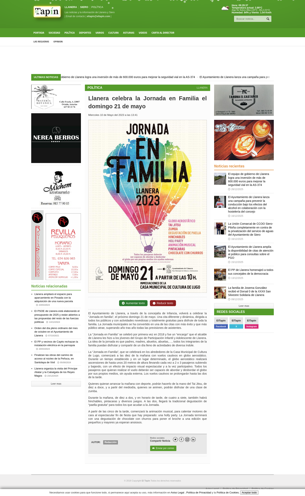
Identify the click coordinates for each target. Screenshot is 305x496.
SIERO (84, 7)
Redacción (111, 442)
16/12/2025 (235, 216)
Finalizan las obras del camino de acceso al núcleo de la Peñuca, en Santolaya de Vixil (54, 358)
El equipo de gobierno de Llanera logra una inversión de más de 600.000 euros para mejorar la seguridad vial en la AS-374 (129, 77)
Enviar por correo (163, 448)
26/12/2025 (235, 189)
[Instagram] (187, 439)
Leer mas (56, 383)
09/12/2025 (235, 299)
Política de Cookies (263, 488)
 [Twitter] (175, 439)
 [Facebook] (181, 439)
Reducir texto (163, 303)
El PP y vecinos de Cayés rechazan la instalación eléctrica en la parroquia (56, 345)
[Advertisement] (152, 60)
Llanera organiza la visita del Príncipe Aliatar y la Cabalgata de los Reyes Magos (55, 372)
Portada (38, 33)
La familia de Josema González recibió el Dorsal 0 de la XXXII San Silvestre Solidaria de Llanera (249, 291)
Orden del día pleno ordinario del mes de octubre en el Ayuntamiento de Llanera (56, 332)
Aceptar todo (249, 492)
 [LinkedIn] (193, 439)
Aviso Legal (212, 488)
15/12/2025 (235, 262)
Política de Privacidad (235, 488)
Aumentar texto (133, 303)
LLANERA (71, 7)
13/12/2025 (235, 278)
